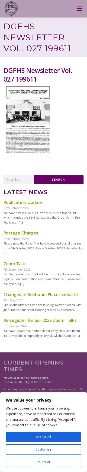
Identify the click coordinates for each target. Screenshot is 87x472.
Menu (79, 9)
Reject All (44, 462)
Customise (43, 449)
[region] (43, 432)
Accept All (43, 436)
